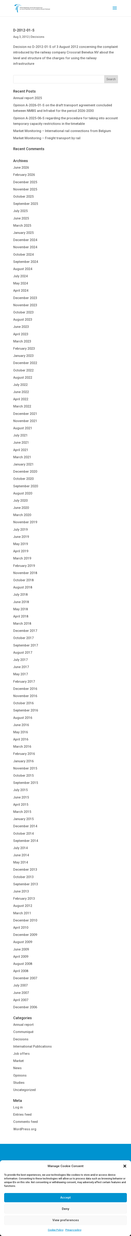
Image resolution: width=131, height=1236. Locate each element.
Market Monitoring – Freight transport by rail (46, 138)
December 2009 (25, 935)
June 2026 (21, 167)
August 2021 (22, 428)
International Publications (32, 1046)
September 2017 (25, 645)
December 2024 (25, 240)
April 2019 (20, 551)
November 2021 (25, 421)
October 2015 (23, 776)
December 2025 (25, 182)
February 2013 (24, 899)
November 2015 (25, 768)
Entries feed (22, 1114)
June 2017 (21, 667)
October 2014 (23, 834)
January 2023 (23, 356)
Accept (65, 1197)
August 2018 (22, 587)
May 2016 (20, 732)
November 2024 (25, 247)
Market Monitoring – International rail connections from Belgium (62, 131)
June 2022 (21, 392)
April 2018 (20, 616)
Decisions (37, 36)
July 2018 (20, 595)
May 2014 (20, 862)
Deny (65, 1209)
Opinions (20, 1075)
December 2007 (25, 978)
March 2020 (22, 515)
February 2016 (24, 754)
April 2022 (20, 399)
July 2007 (20, 985)
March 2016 (22, 747)
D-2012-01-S (23, 30)
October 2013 (23, 877)
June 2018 (21, 602)
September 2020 (25, 486)
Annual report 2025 (27, 98)
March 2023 (22, 341)
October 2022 (23, 370)
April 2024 (20, 290)
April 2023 (20, 334)
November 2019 (25, 522)
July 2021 (20, 435)
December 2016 (25, 689)
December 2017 (25, 631)
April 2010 (20, 928)
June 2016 (21, 725)
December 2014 (25, 826)
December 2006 (25, 1007)
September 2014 (25, 841)
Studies (19, 1083)
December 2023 (25, 298)
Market (18, 1061)
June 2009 (21, 949)
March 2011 (22, 913)
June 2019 (21, 537)
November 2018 (25, 573)
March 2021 (22, 457)
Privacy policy (73, 1230)
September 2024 (25, 262)
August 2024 (22, 269)
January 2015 (23, 819)
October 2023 (23, 312)
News (17, 1068)
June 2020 (21, 508)
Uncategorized (24, 1090)
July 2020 (20, 501)
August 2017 (22, 653)
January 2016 (23, 761)
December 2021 (25, 414)
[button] (125, 1166)
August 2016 (22, 718)
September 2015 (25, 783)
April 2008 (20, 971)
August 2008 (22, 964)
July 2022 (20, 385)
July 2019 (20, 530)
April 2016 (20, 739)
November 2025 (25, 189)
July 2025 (20, 211)
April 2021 (20, 450)
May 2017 (20, 674)
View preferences (65, 1220)
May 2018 (20, 609)
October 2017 (23, 638)
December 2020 (25, 472)
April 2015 (20, 805)
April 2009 (20, 957)
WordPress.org (24, 1129)
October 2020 (23, 479)
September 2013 (25, 884)
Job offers (21, 1054)
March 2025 (22, 225)
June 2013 (21, 891)
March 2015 (22, 812)
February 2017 (24, 682)
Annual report (23, 1025)
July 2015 (20, 790)
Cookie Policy (55, 1230)
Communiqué (23, 1032)
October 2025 (23, 196)
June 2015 (21, 797)
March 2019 (22, 558)
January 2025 (23, 233)
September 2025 (25, 204)
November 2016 (25, 696)
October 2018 (23, 580)
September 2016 (25, 710)
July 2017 (20, 660)
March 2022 (22, 406)
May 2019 (20, 544)
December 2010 (25, 920)
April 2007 (20, 1000)
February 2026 (24, 175)
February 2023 (24, 348)
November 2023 (25, 305)
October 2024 (23, 254)
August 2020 (22, 493)
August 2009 (22, 942)
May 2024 (20, 283)
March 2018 (22, 624)
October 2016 (23, 703)
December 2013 (25, 870)
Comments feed (25, 1122)
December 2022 (25, 363)
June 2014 (21, 855)
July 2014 (20, 848)
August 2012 (22, 906)
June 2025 (21, 218)
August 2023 (22, 319)
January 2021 (23, 464)
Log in (18, 1107)
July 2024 (20, 276)
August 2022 (22, 378)
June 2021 (21, 442)
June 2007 (21, 993)
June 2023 (21, 327)
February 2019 (24, 566)
